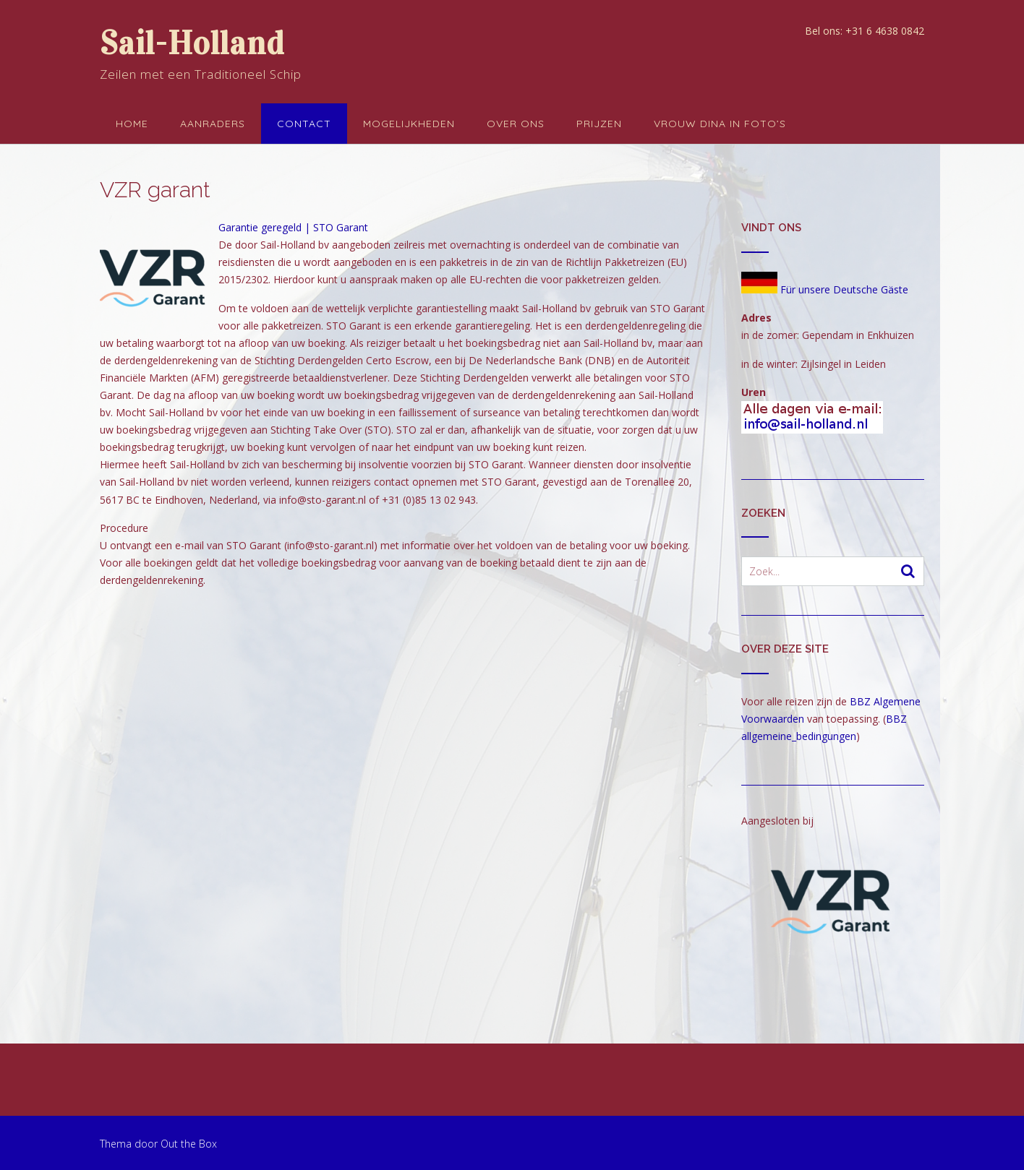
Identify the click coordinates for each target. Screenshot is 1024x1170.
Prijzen (599, 123)
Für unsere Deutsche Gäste (824, 289)
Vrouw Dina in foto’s (720, 123)
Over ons (516, 123)
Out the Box (189, 1143)
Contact (304, 123)
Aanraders (212, 123)
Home (132, 123)
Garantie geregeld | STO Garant (293, 227)
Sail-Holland (192, 43)
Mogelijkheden (409, 123)
